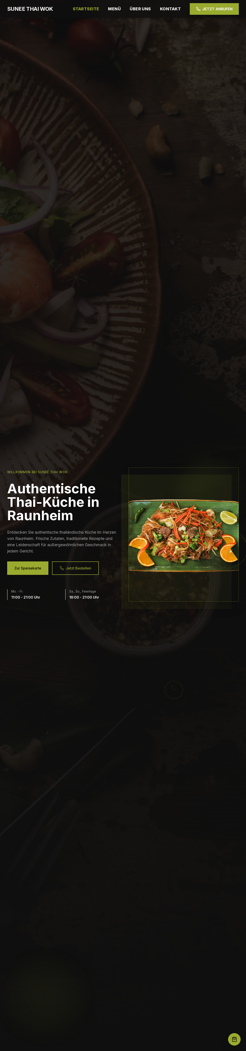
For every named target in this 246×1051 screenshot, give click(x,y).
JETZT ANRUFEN (214, 9)
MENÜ (114, 8)
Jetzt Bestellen (75, 568)
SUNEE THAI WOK (30, 9)
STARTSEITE (86, 8)
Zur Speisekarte (27, 568)
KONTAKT (170, 8)
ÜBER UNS (140, 8)
